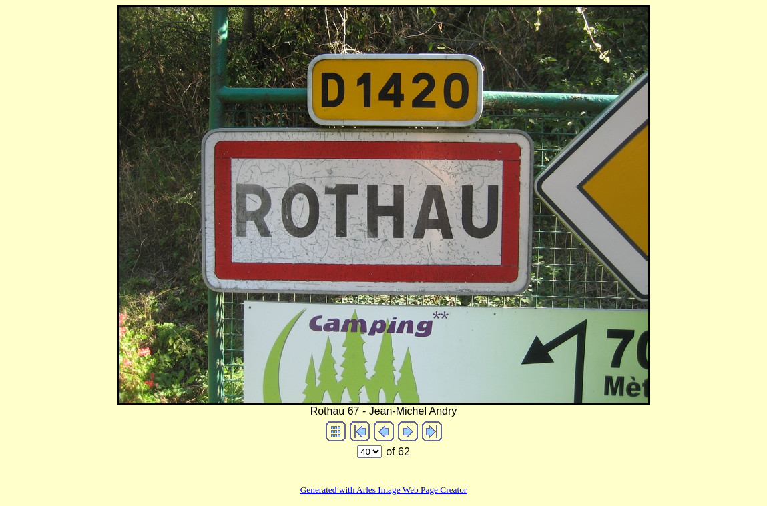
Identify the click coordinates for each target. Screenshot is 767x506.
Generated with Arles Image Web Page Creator (383, 490)
